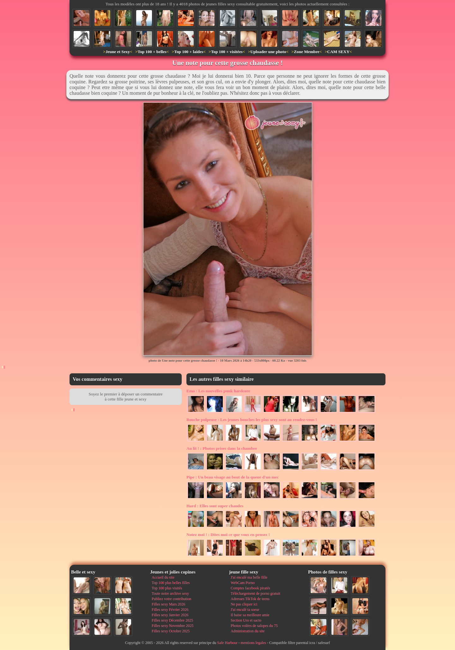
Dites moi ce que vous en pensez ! (228, 534)
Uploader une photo (268, 51)
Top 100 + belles (151, 51)
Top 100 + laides (188, 51)
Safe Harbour (227, 643)
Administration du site (247, 631)
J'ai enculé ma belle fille (249, 577)
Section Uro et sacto (246, 620)
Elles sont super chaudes (214, 505)
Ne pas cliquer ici (244, 604)
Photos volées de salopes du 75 (254, 625)
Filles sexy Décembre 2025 (172, 620)
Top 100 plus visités (167, 588)
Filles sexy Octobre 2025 (171, 631)
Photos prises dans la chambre (221, 448)
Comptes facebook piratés (250, 588)
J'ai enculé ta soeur (245, 609)
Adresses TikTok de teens (250, 599)
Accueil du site (163, 577)
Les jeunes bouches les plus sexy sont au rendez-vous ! (251, 419)
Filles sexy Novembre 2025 (172, 625)
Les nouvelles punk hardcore (218, 390)
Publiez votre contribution (171, 599)
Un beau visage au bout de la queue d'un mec (232, 477)
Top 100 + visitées (227, 51)
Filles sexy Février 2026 (170, 609)
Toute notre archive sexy (170, 593)
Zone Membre (306, 51)
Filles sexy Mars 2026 (168, 604)
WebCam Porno (243, 583)
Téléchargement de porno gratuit (255, 593)
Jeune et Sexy (118, 51)
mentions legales (253, 643)
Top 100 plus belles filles (171, 583)
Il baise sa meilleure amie (250, 615)
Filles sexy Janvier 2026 (170, 615)
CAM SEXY (338, 51)
